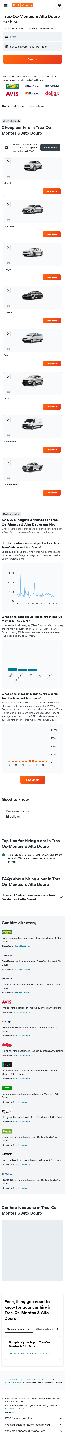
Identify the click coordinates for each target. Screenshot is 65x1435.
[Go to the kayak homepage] (22, 5)
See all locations (22, 946)
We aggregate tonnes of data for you (34, 1425)
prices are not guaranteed (17, 1408)
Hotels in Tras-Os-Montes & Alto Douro (30, 1353)
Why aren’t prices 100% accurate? (34, 1431)
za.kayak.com (16, 1379)
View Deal (52, 191)
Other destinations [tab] (46, 1328)
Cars (28, 1379)
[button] (6, 5)
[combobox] (14, 28)
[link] (32, 780)
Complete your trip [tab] (18, 1328)
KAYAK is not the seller (34, 1418)
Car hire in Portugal (12, 1382)
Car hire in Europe (42, 1379)
